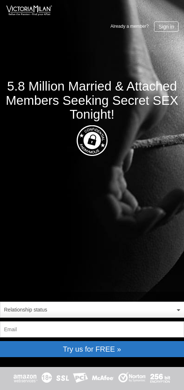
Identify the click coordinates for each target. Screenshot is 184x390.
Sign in (166, 27)
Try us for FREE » (92, 349)
